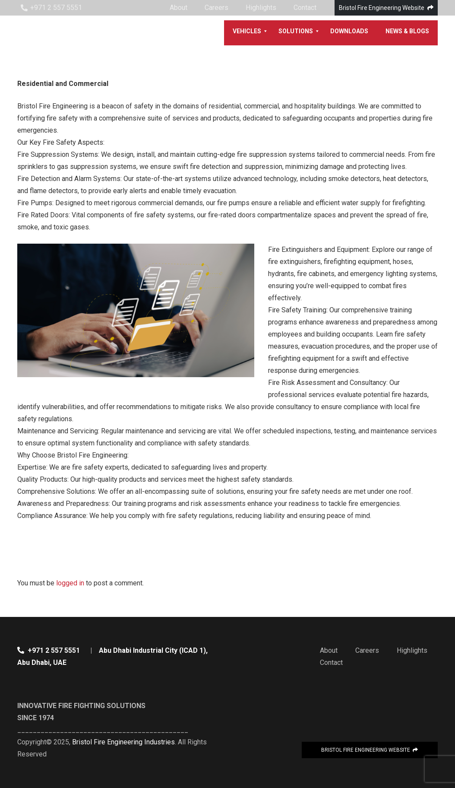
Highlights (412, 650)
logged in (70, 583)
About (329, 650)
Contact (331, 662)
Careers (367, 650)
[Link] (48, 32)
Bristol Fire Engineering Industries (123, 742)
